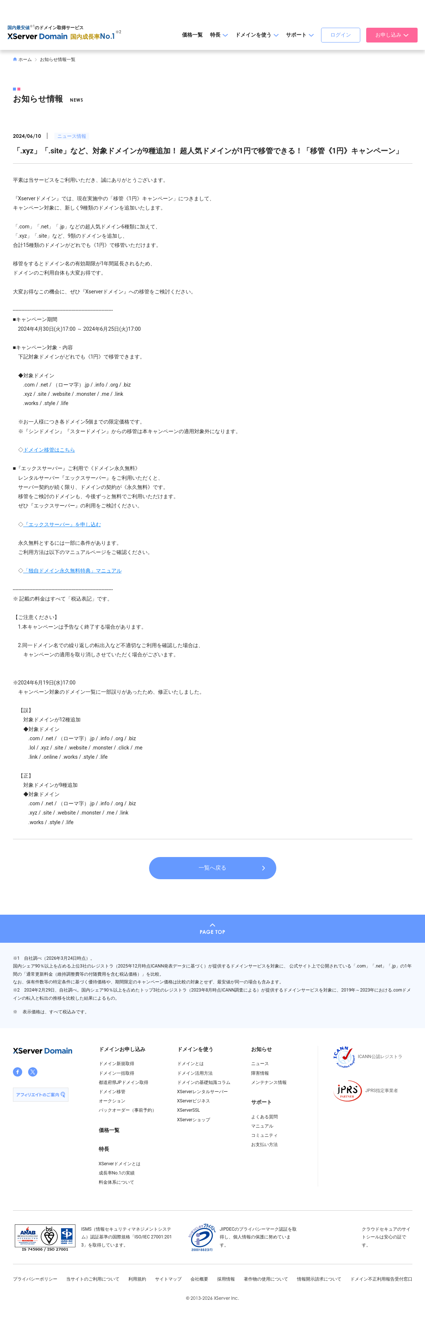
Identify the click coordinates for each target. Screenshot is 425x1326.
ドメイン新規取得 (116, 1063)
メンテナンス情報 (269, 1082)
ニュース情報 (71, 136)
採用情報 (226, 1279)
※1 (32, 26)
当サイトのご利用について (92, 1279)
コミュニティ (264, 1135)
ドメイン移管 (112, 1091)
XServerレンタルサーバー (202, 1091)
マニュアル (262, 1126)
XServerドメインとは (120, 1163)
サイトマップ (168, 1279)
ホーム (22, 59)
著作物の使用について (266, 1279)
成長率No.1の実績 (117, 1173)
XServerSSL (188, 1110)
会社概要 (199, 1279)
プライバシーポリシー (35, 1279)
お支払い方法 (264, 1144)
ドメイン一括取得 (116, 1073)
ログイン (340, 35)
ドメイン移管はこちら (49, 450)
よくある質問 (264, 1116)
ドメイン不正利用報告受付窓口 (381, 1279)
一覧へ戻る (212, 867)
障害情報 (260, 1073)
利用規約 (137, 1279)
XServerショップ (193, 1119)
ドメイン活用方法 (195, 1073)
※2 (118, 32)
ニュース (260, 1063)
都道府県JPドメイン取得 (123, 1082)
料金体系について (116, 1182)
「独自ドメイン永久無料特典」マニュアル (72, 571)
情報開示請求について (319, 1279)
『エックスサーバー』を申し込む (62, 524)
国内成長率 (92, 36)
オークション (112, 1101)
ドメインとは (190, 1063)
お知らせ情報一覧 (57, 59)
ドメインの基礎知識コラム (203, 1082)
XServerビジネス (193, 1101)
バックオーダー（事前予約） (127, 1110)
